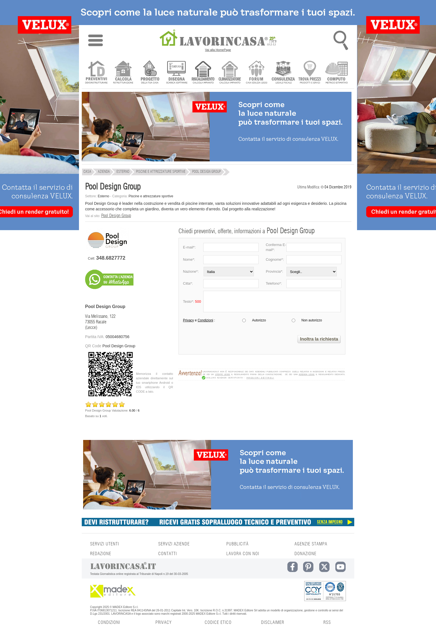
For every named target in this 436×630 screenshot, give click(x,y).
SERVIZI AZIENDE (174, 544)
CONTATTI (167, 554)
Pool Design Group (116, 215)
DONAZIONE (305, 554)
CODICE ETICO (218, 622)
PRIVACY (163, 622)
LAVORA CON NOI (242, 554)
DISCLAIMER (272, 622)
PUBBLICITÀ (237, 544)
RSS (327, 622)
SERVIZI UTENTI (104, 544)
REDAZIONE (100, 554)
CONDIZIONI (109, 622)
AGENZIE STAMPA (310, 544)
